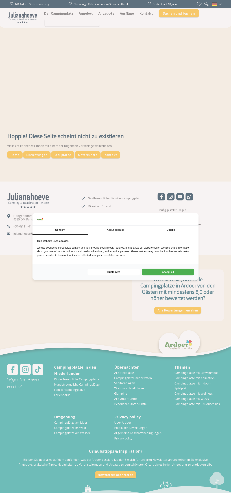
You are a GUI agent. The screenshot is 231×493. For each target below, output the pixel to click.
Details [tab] (171, 229)
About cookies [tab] (115, 229)
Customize (113, 272)
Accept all (168, 272)
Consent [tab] (60, 229)
